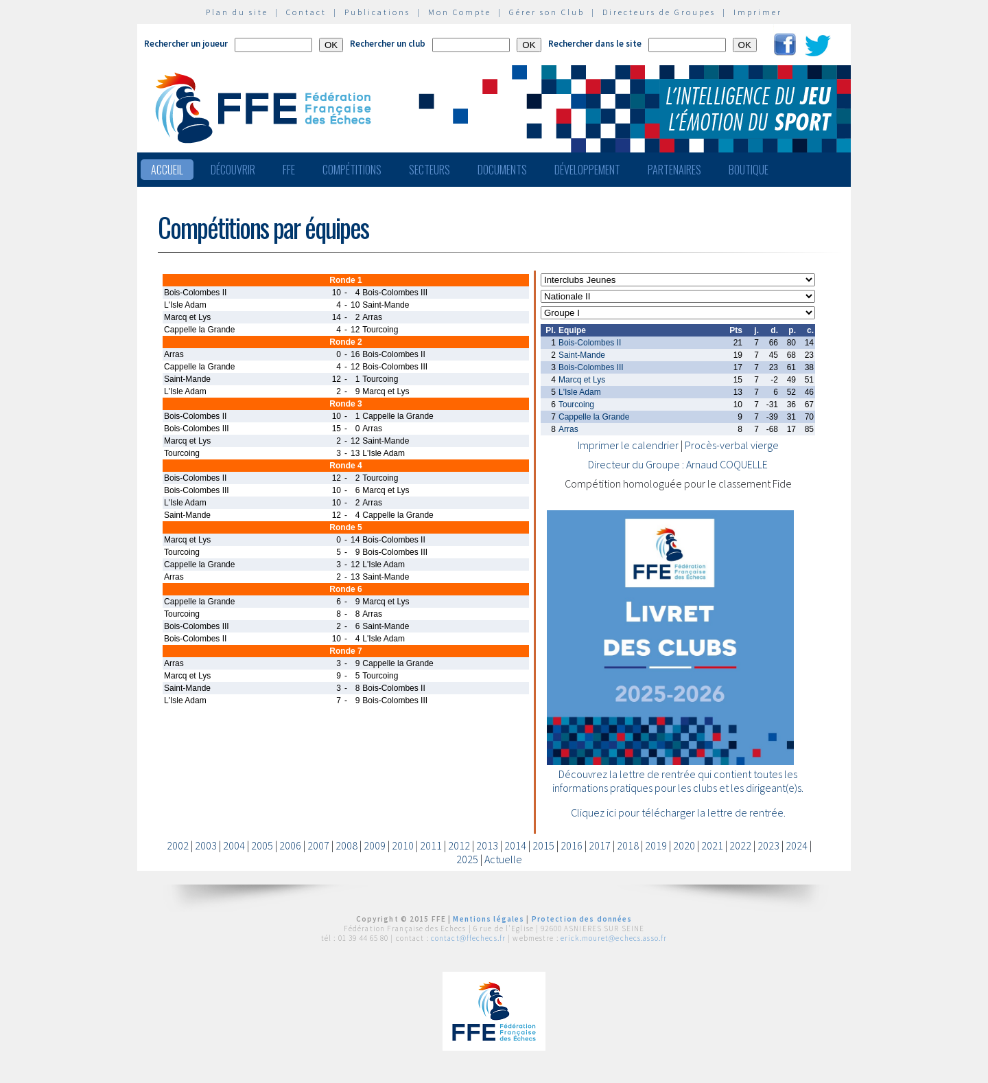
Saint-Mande (581, 355)
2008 (346, 845)
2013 (487, 845)
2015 (543, 845)
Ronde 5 (345, 527)
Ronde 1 (345, 280)
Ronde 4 (345, 465)
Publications (377, 12)
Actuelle (503, 859)
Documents (502, 169)
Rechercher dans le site (595, 43)
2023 (768, 845)
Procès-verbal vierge (732, 445)
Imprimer (757, 12)
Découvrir (233, 169)
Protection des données (582, 919)
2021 (712, 845)
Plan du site (237, 12)
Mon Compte (459, 12)
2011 (431, 845)
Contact (306, 12)
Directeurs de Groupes (659, 12)
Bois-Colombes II (589, 342)
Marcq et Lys (581, 380)
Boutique (748, 169)
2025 (467, 859)
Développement (587, 169)
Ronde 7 (345, 651)
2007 (318, 845)
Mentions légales (488, 919)
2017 (600, 845)
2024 (797, 845)
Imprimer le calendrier (628, 445)
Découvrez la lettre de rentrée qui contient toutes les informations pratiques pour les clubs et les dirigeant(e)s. (677, 781)
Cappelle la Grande (593, 417)
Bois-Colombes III (591, 367)
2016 (572, 845)
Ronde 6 (345, 589)
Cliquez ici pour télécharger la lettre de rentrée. (678, 812)
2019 (656, 845)
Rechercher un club (387, 43)
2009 (375, 845)
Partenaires (674, 169)
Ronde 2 (345, 342)
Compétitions (351, 169)
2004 (234, 845)
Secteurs (429, 169)
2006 (290, 845)
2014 (515, 845)
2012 (459, 845)
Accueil (167, 169)
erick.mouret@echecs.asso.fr (614, 938)
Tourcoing (576, 404)
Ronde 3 (345, 404)
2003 (206, 845)
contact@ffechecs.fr (468, 938)
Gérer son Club (547, 12)
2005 (262, 845)
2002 (178, 845)
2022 (740, 845)
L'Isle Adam (579, 392)
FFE (289, 169)
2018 (628, 845)
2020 (684, 845)
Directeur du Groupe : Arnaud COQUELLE (678, 464)
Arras (568, 429)
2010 (403, 845)
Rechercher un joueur (186, 43)
